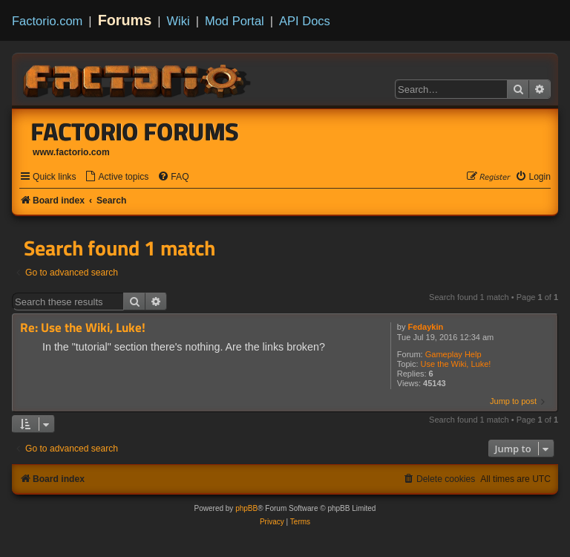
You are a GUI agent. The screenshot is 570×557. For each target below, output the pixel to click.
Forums (125, 20)
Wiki (178, 20)
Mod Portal (234, 20)
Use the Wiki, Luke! (456, 363)
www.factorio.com (71, 152)
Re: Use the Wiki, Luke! (82, 328)
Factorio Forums (135, 131)
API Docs (304, 20)
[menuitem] (116, 177)
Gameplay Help (453, 354)
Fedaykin (426, 326)
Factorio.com (47, 20)
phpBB (246, 508)
